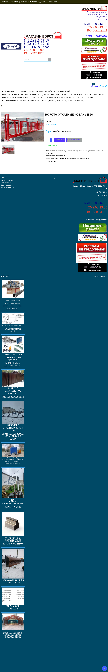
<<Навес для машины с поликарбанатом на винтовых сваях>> (12, 634)
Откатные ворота (7, 185)
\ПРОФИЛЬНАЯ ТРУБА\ (37, 101)
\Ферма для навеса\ (57, 101)
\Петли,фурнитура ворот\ (14, 100)
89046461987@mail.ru (96, 36)
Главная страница (7, 180)
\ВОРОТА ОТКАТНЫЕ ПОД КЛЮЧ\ (15, 98)
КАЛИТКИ (35, 98)
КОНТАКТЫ (5, 2)
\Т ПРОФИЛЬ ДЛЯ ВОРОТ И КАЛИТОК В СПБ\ (86, 95)
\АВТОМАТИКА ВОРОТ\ (83, 97)
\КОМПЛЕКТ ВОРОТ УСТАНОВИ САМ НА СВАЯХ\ (21, 95)
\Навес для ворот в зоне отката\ (56, 98)
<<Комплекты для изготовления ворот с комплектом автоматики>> (13, 360)
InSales (104, 276)
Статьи (3, 178)
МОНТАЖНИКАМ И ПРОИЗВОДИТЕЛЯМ (33, 2)
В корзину (59, 140)
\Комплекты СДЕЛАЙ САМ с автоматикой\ (51, 91)
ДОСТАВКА (15, 2)
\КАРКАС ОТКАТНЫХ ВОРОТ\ (54, 95)
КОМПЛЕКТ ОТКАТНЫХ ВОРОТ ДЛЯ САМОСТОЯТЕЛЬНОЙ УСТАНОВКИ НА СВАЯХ (13, 420)
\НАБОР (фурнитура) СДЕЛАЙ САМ (16, 91)
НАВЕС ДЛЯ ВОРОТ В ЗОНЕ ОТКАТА (13, 566)
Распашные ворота (7, 187)
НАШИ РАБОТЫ (53, 2)
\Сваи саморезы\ (75, 101)
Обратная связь (6, 182)
